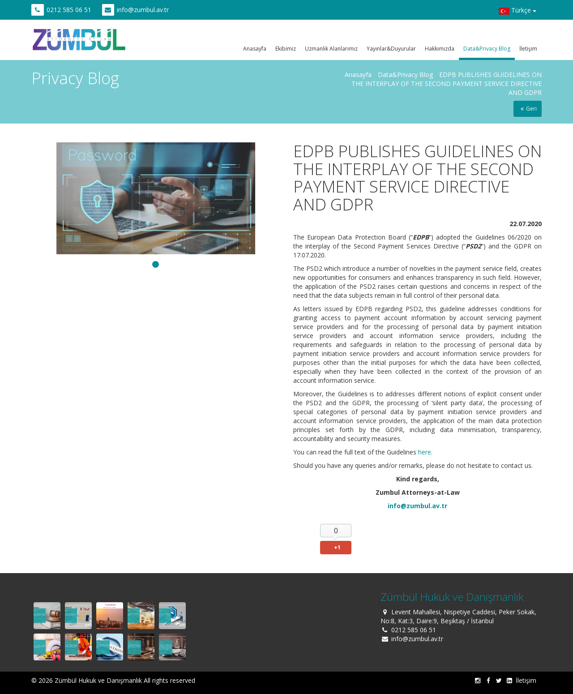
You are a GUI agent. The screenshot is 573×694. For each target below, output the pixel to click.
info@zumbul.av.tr (143, 9)
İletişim (528, 48)
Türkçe (517, 11)
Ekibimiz (285, 48)
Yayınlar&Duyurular (391, 48)
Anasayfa (254, 48)
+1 (337, 547)
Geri (527, 108)
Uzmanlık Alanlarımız (331, 48)
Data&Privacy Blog (486, 48)
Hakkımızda (439, 48)
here (424, 452)
